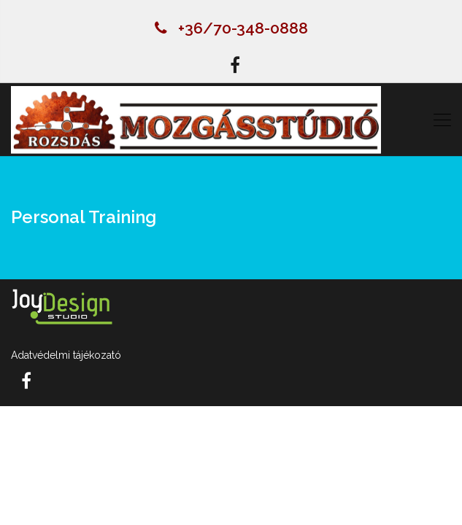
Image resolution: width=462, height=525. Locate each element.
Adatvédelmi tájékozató (66, 355)
